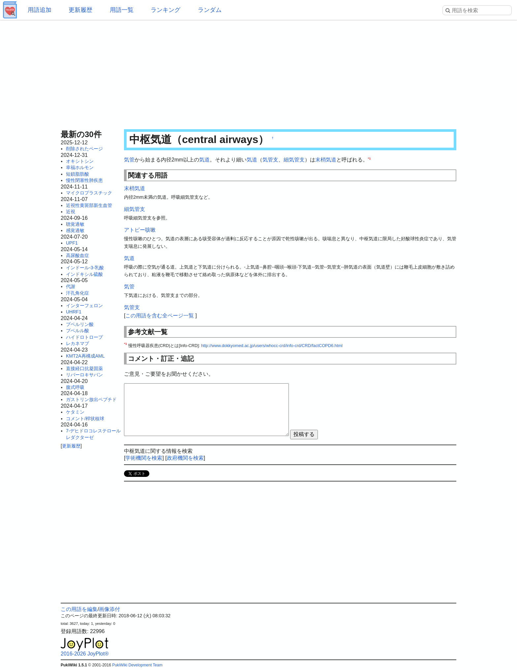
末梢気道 (325, 159)
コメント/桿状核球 (85, 418)
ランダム (210, 10)
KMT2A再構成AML (85, 356)
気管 (129, 159)
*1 (369, 158)
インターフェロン (84, 305)
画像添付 (109, 609)
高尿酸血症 (77, 255)
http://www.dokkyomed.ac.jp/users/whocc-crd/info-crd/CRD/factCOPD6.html (272, 345)
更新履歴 (80, 10)
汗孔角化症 (77, 293)
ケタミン (75, 412)
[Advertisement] (258, 72)
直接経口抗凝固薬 (84, 368)
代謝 (70, 286)
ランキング (165, 10)
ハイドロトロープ (84, 337)
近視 (70, 211)
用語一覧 (122, 10)
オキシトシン (80, 161)
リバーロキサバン (84, 374)
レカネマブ (77, 343)
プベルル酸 (77, 330)
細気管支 (294, 159)
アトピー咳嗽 (140, 230)
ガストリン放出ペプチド (91, 399)
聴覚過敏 (75, 224)
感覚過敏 (75, 230)
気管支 (270, 159)
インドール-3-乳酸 (85, 267)
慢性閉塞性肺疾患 (84, 180)
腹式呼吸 (75, 387)
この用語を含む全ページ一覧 (159, 315)
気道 (204, 159)
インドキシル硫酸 (84, 274)
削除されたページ (84, 148)
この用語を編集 (79, 609)
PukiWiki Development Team (137, 665)
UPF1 (72, 243)
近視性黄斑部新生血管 (89, 205)
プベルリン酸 (80, 324)
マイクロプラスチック (89, 192)
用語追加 (39, 10)
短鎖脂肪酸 (77, 174)
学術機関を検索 (143, 458)
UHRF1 (73, 311)
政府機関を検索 (185, 458)
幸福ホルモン (80, 167)
